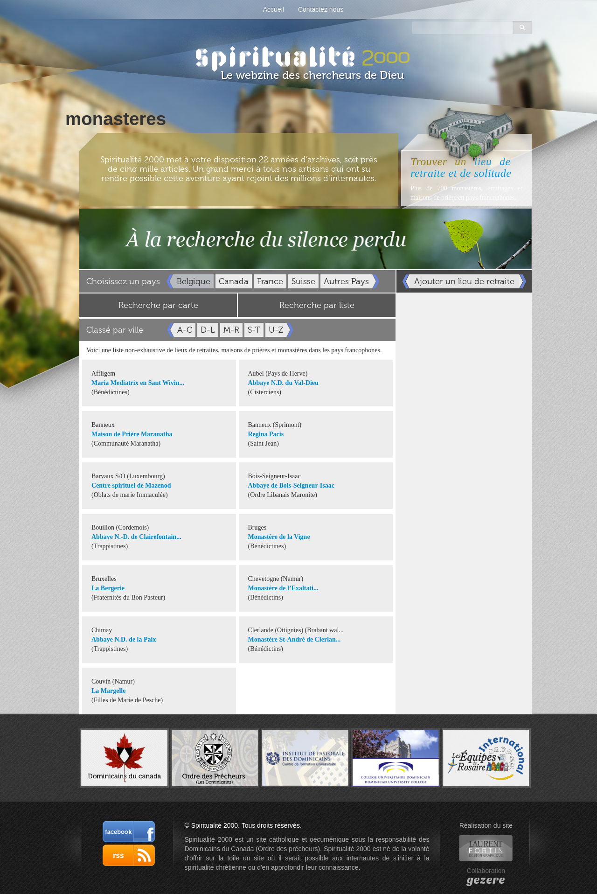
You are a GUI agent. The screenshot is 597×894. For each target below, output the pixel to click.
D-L (208, 330)
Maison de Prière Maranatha (132, 434)
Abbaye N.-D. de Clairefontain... (136, 536)
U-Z (276, 330)
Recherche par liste (316, 305)
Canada (234, 281)
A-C (184, 330)
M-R (231, 330)
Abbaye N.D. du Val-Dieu (283, 382)
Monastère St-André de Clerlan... (294, 639)
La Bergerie (108, 588)
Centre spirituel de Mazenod (131, 485)
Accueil (273, 9)
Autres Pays (346, 281)
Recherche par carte (158, 305)
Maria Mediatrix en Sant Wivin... (137, 382)
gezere (486, 880)
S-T (254, 330)
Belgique (193, 281)
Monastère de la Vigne (279, 536)
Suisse (303, 281)
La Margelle (108, 690)
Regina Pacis (266, 434)
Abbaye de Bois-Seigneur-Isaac (291, 485)
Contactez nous (320, 9)
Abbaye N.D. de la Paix (123, 639)
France (270, 281)
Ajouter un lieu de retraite (464, 281)
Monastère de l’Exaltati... (283, 588)
